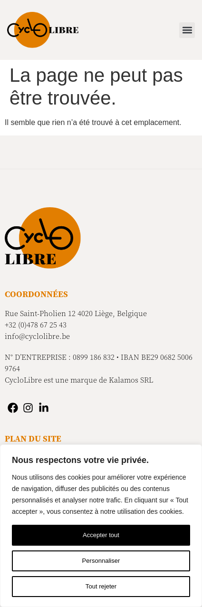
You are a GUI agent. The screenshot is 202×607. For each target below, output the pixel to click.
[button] (187, 30)
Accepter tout (101, 535)
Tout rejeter (100, 586)
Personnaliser (101, 561)
